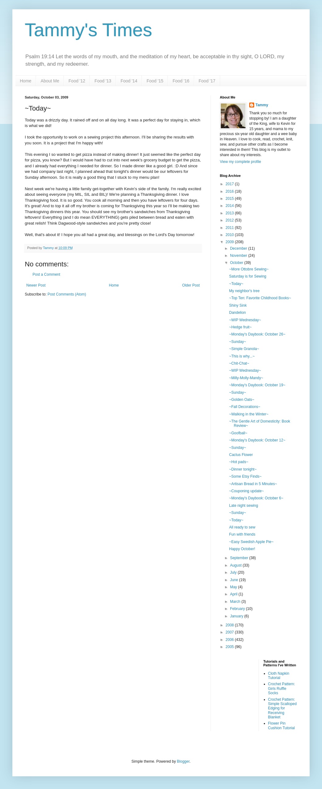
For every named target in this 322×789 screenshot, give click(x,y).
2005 (230, 647)
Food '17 (207, 80)
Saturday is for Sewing (247, 276)
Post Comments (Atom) (66, 294)
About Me (50, 80)
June (234, 580)
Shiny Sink (238, 305)
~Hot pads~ (238, 462)
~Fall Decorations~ (244, 407)
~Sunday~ (237, 342)
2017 (230, 184)
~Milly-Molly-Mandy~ (246, 378)
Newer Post (36, 285)
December (239, 248)
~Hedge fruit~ (240, 327)
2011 (230, 228)
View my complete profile (240, 162)
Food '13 (102, 80)
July (234, 572)
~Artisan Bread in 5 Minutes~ (253, 484)
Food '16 (180, 80)
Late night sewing (243, 505)
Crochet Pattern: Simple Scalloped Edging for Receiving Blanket (282, 708)
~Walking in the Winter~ (248, 414)
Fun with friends (242, 534)
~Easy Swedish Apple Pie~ (251, 542)
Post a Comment (46, 274)
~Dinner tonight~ (243, 469)
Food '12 (76, 80)
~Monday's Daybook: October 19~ (257, 385)
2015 (230, 198)
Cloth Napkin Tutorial (278, 675)
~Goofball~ (238, 433)
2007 (230, 632)
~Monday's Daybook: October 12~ (257, 440)
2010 (230, 235)
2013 (230, 213)
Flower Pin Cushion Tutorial (281, 725)
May (234, 587)
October (237, 263)
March (236, 601)
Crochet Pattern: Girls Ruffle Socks (281, 688)
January (237, 616)
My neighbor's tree (244, 291)
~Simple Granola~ (244, 349)
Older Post (191, 285)
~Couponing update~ (246, 491)
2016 (230, 191)
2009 (230, 242)
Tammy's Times (88, 30)
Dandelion (237, 312)
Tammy (261, 105)
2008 (230, 625)
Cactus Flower (241, 455)
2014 (230, 206)
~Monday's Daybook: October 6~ (256, 498)
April (234, 594)
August (236, 565)
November (239, 255)
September (239, 558)
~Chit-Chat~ (239, 363)
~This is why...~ (242, 356)
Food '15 (154, 80)
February (238, 609)
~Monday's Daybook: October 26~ (257, 334)
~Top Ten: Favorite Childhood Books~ (260, 298)
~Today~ (236, 284)
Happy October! (242, 549)
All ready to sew (242, 527)
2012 (230, 220)
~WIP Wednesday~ (245, 320)
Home (25, 80)
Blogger (183, 761)
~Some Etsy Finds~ (245, 476)
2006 (230, 640)
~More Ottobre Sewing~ (248, 269)
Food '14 (128, 80)
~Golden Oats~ (241, 399)
